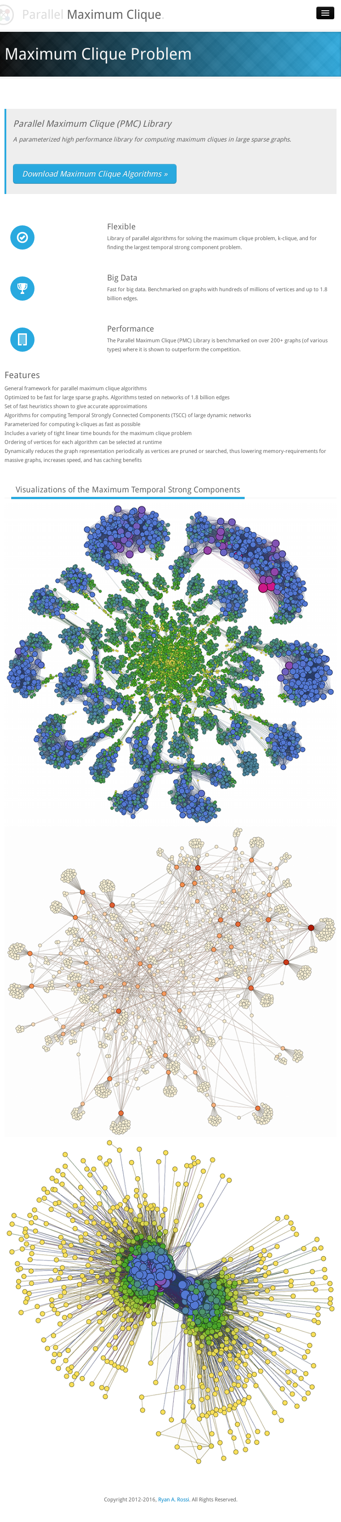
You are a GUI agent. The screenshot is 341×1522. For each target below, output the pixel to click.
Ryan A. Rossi (173, 1499)
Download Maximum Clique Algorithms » (95, 173)
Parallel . (88, 14)
